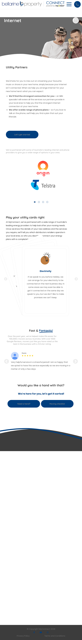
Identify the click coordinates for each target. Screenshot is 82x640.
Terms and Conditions (54, 635)
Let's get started (22, 134)
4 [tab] (47, 202)
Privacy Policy (23, 635)
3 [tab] (43, 202)
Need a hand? (23, 404)
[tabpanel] (41, 177)
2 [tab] (39, 202)
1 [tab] (35, 202)
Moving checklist (57, 404)
